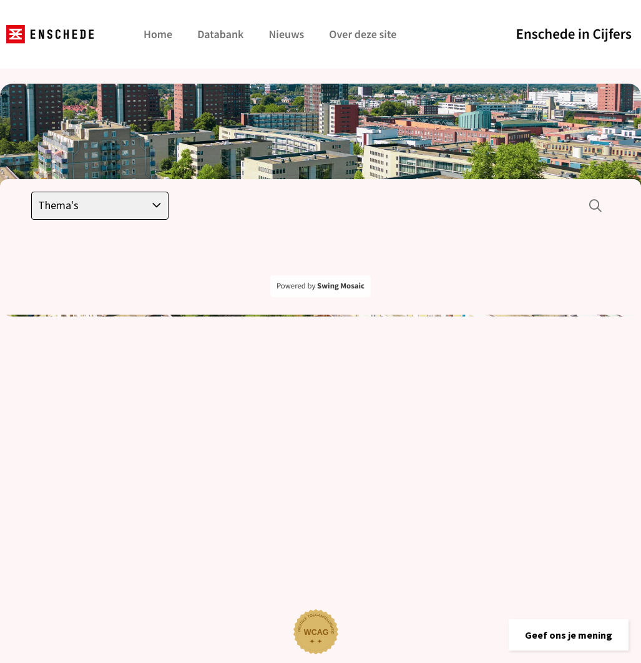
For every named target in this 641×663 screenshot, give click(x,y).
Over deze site (362, 34)
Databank (220, 34)
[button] (569, 635)
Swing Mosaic (341, 286)
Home (158, 34)
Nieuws (286, 34)
